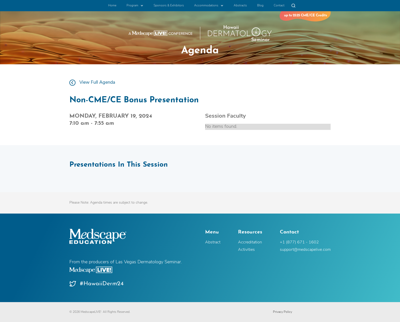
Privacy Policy (282, 312)
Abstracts (240, 5)
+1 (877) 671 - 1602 (299, 242)
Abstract (212, 242)
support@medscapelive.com (305, 250)
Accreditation (250, 242)
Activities (246, 250)
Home (112, 5)
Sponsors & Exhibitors (169, 5)
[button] (134, 5)
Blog (260, 5)
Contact (279, 5)
